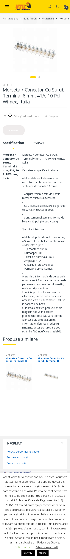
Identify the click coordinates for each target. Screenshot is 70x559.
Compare (54, 116)
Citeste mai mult (47, 547)
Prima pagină (10, 18)
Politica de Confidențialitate (23, 451)
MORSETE (48, 18)
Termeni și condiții (17, 457)
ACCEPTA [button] (28, 553)
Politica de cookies (18, 463)
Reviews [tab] (38, 143)
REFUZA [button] (42, 553)
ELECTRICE (30, 18)
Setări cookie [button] (23, 547)
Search (49, 6)
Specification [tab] (13, 143)
